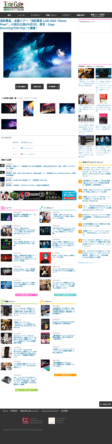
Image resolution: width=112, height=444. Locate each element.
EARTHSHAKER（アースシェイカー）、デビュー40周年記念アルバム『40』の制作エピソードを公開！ (64, 230)
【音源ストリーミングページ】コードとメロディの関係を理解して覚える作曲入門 (63, 350)
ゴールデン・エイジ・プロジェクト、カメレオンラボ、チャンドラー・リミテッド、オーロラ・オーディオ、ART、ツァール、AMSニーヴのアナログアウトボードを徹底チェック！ (96, 172)
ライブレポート (28, 148)
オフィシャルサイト (29, 154)
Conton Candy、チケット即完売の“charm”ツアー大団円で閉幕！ (25, 270)
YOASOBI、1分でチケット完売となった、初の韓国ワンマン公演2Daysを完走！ (25, 284)
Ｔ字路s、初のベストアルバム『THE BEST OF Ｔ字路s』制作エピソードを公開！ (64, 216)
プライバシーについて (49, 411)
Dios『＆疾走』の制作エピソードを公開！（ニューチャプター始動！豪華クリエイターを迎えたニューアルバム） (64, 244)
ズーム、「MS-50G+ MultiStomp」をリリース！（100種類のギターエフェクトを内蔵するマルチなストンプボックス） (96, 208)
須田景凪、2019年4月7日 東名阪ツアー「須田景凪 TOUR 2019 (26, 180)
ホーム (5, 411)
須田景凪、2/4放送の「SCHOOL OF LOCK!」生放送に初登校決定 (27, 185)
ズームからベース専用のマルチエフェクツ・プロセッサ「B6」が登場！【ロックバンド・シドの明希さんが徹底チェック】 (64, 285)
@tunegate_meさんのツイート (87, 262)
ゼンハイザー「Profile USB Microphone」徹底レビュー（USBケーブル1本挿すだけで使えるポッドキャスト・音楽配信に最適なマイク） (25, 353)
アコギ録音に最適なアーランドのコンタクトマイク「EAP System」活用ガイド (25, 365)
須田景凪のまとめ (26, 142)
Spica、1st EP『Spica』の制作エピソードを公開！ (64, 256)
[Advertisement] (71, 16)
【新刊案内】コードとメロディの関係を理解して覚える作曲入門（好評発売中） (63, 337)
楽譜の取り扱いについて (29, 411)
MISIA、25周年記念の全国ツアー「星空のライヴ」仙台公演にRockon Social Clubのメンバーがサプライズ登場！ (25, 258)
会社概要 (64, 411)
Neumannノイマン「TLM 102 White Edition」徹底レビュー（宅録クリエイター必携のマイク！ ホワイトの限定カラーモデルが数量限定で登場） (25, 339)
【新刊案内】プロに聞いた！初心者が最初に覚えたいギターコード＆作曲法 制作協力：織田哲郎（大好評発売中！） (64, 310)
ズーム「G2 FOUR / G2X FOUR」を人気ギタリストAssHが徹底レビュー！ (64, 270)
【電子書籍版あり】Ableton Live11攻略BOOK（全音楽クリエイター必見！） (63, 364)
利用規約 (14, 411)
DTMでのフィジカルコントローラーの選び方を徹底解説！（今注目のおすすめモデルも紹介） (96, 217)
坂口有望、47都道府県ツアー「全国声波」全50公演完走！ (25, 215)
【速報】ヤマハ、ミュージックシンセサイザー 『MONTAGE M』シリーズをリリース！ (96, 233)
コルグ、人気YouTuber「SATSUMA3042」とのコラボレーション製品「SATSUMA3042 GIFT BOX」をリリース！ (25, 230)
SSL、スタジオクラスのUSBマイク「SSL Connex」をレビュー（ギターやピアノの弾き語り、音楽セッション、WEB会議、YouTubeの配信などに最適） (25, 381)
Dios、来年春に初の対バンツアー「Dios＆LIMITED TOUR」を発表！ (25, 243)
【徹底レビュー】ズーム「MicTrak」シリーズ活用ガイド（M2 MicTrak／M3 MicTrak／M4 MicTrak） (25, 324)
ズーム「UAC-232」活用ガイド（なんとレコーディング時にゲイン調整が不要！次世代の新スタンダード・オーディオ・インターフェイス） (25, 311)
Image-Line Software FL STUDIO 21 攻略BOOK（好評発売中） (64, 323)
